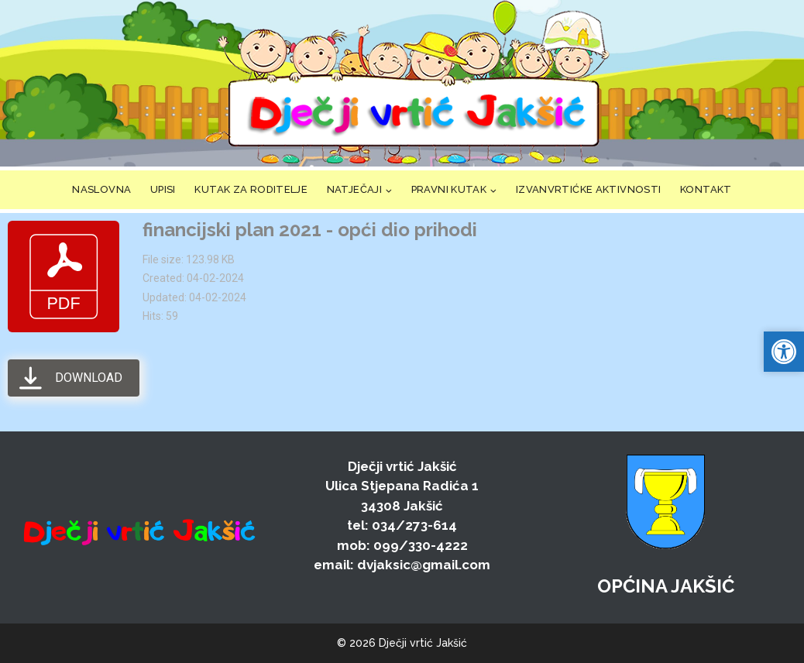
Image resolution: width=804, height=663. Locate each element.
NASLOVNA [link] (101, 189)
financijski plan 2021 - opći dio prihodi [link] (310, 229)
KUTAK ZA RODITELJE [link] (251, 189)
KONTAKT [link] (706, 189)
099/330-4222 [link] (420, 545)
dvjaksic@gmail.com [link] (423, 564)
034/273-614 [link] (414, 525)
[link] (413, 83)
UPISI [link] (163, 189)
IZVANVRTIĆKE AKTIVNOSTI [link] (588, 189)
